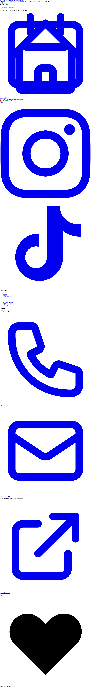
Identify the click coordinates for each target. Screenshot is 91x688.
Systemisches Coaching (8, 302)
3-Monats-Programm (7, 304)
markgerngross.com (9, 686)
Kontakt (21, 0)
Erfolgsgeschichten (15, 0)
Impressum (3, 593)
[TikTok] (45, 288)
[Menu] (6, 98)
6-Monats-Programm (7, 305)
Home (1, 0)
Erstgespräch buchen (4, 101)
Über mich (5, 0)
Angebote (9, 0)
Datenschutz (7, 593)
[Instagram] (45, 198)
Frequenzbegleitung (7, 303)
